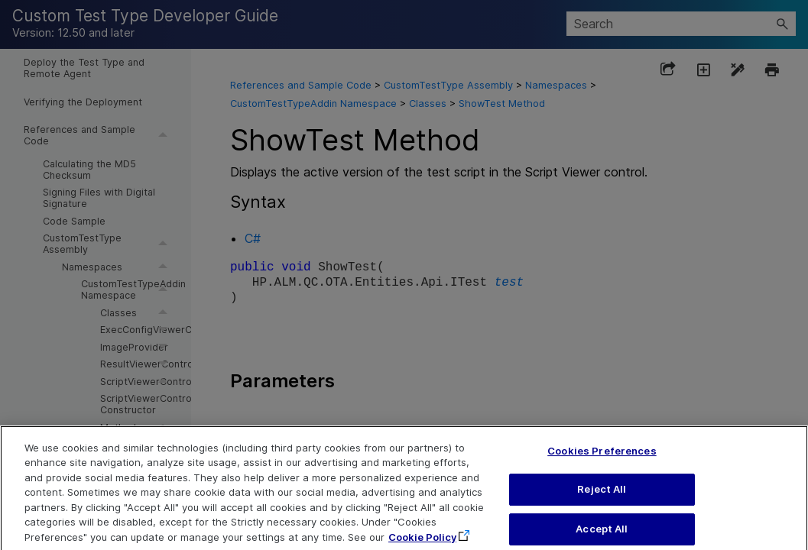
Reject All (601, 499)
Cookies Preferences (601, 461)
